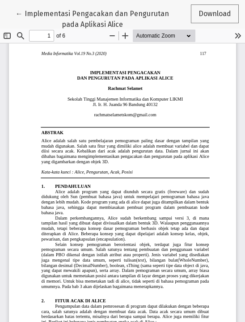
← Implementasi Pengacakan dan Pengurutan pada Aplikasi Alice (92, 18)
